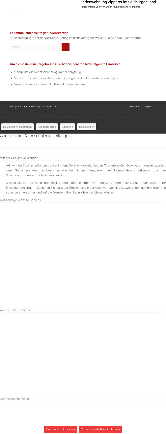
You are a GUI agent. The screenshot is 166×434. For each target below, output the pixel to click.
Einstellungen (86, 126)
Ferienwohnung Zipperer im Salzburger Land (118, 2)
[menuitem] (15, 9)
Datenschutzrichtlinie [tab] (14, 399)
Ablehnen (67, 126)
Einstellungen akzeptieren (17, 126)
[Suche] (39, 47)
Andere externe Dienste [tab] (16, 310)
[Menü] (15, 9)
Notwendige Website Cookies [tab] (20, 200)
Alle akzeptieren (47, 126)
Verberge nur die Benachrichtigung (100, 429)
